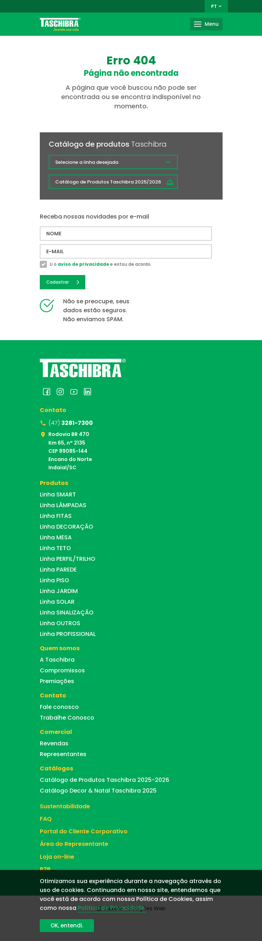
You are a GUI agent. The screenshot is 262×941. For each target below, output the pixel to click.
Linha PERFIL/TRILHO (67, 559)
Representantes (63, 754)
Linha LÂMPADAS (63, 505)
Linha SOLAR (57, 602)
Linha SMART (58, 494)
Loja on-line (57, 857)
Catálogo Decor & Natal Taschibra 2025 (98, 790)
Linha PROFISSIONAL (68, 634)
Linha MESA (56, 537)
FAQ (46, 819)
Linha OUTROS (60, 623)
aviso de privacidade (83, 264)
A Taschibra (57, 660)
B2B (45, 869)
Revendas (54, 743)
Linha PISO (54, 580)
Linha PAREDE (58, 569)
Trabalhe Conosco (67, 718)
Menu (212, 24)
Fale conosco (59, 707)
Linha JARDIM (59, 591)
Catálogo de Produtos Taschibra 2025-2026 (104, 780)
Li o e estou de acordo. (101, 264)
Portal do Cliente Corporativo (84, 831)
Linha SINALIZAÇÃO (67, 612)
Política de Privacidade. (112, 908)
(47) (70, 423)
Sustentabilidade (65, 806)
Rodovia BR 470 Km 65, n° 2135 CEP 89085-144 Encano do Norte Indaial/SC (70, 451)
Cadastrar (57, 282)
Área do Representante (74, 844)
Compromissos (62, 670)
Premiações (57, 681)
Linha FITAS (56, 516)
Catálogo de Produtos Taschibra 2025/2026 (108, 181)
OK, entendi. (67, 925)
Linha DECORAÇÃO (66, 527)
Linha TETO (55, 548)
